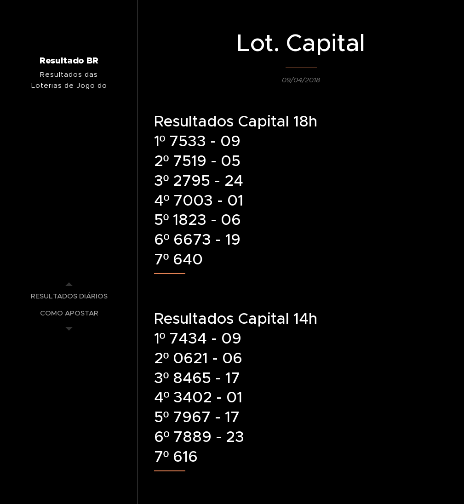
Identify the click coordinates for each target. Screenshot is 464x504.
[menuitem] (69, 296)
